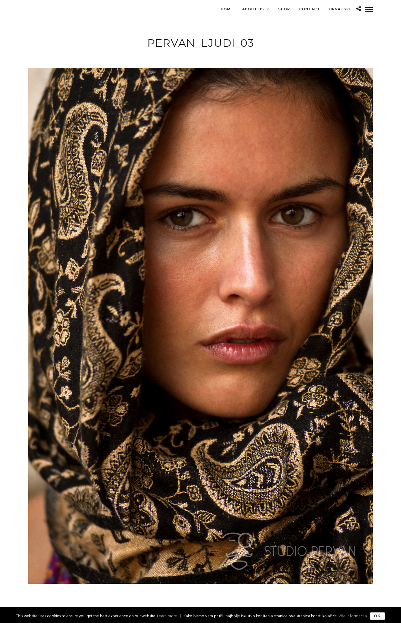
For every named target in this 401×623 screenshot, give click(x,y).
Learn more (167, 616)
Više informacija (352, 616)
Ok (377, 616)
